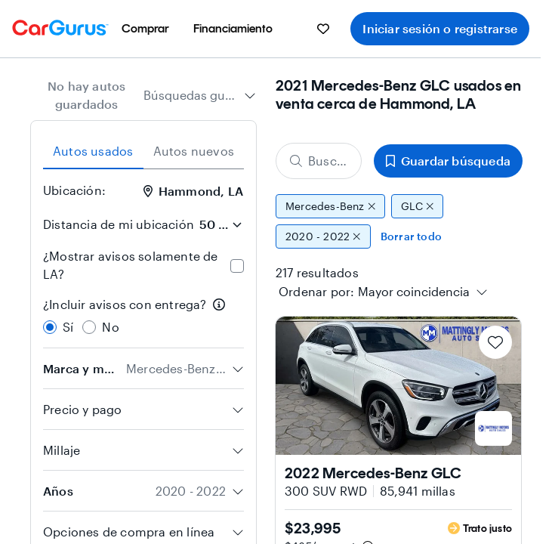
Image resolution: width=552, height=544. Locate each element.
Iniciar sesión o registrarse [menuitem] (439, 28)
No (110, 327)
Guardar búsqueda (448, 160)
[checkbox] (237, 266)
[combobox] (200, 95)
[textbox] (414, 292)
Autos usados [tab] (93, 151)
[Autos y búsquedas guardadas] (323, 29)
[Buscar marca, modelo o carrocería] (319, 161)
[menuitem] (145, 29)
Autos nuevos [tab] (193, 151)
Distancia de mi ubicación (118, 224)
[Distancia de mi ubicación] (220, 224)
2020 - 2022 (323, 236)
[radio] (50, 327)
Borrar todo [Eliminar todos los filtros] (411, 236)
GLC (417, 206)
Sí (68, 327)
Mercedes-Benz (330, 206)
